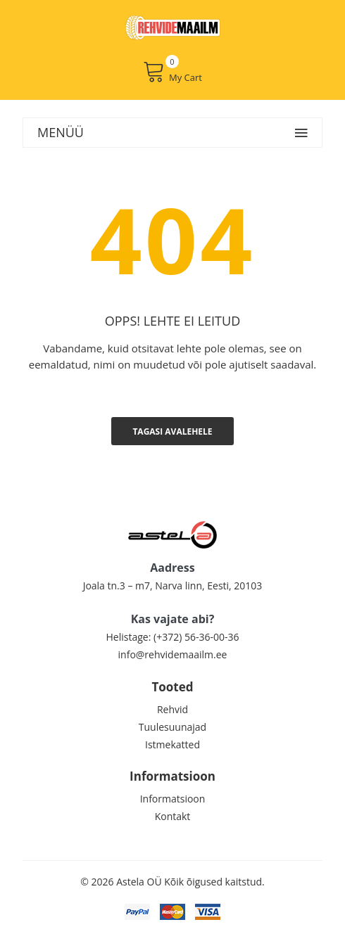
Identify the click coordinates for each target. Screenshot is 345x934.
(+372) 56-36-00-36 (196, 637)
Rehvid (172, 709)
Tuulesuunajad (172, 727)
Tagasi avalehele (172, 431)
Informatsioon (173, 798)
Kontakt (173, 816)
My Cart (172, 72)
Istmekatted (172, 744)
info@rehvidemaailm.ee (172, 654)
